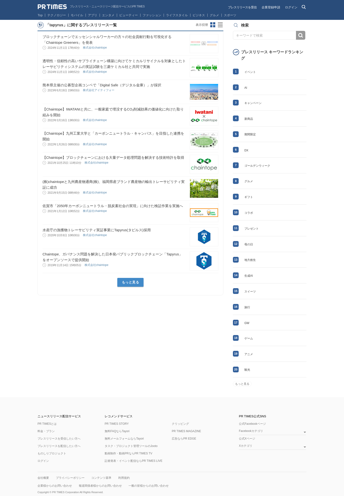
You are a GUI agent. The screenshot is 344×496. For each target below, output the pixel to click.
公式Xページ (247, 438)
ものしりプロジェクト (52, 453)
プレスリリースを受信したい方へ (59, 438)
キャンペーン (253, 103)
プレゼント (251, 228)
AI (245, 87)
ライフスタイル (177, 15)
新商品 (248, 119)
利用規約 (124, 477)
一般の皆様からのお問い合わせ (149, 485)
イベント (250, 72)
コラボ (248, 213)
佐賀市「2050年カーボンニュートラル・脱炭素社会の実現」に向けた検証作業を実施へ (113, 206)
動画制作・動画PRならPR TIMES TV (128, 453)
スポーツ (230, 15)
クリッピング (180, 423)
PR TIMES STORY (117, 423)
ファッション (152, 15)
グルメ (214, 15)
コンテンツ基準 (101, 477)
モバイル (77, 15)
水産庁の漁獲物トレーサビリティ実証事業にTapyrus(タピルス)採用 (97, 230)
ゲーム (248, 338)
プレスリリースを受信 (242, 7)
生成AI (248, 275)
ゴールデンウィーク (257, 165)
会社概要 (43, 477)
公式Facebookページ (252, 423)
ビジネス (199, 15)
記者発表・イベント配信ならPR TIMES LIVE (133, 461)
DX (246, 150)
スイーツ (250, 291)
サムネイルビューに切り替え (213, 25)
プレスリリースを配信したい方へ (59, 446)
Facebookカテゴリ (251, 431)
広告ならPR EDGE (184, 438)
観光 (247, 369)
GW (246, 323)
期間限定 (250, 134)
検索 (300, 35)
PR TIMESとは (47, 423)
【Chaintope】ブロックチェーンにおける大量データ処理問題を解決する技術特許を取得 (113, 157)
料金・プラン (46, 431)
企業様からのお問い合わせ (55, 485)
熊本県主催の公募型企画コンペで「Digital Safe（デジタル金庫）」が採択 (102, 85)
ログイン (291, 7)
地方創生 (250, 260)
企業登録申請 (271, 7)
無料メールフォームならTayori (124, 438)
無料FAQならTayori (117, 431)
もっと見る (130, 282)
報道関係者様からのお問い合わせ (100, 485)
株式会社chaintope (95, 47)
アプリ (92, 15)
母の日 (248, 244)
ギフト (248, 197)
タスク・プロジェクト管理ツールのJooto (131, 446)
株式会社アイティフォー (99, 90)
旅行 (247, 307)
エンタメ (108, 15)
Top (40, 15)
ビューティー (128, 15)
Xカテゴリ (245, 445)
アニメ (248, 354)
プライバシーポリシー (70, 477)
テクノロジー (56, 15)
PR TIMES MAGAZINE (186, 431)
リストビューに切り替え (220, 25)
